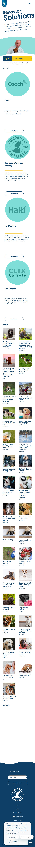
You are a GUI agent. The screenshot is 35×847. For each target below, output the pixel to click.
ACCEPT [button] (14, 841)
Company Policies (17, 820)
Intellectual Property (17, 816)
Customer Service (17, 812)
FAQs (17, 809)
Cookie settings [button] (13, 837)
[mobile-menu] (29, 3)
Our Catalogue (14, 771)
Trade (17, 805)
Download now (17, 783)
